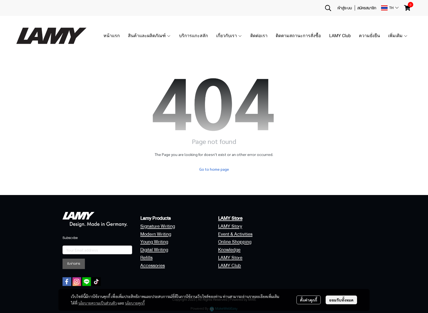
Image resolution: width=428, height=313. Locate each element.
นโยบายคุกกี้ (135, 302)
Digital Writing (154, 250)
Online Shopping (234, 242)
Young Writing (154, 242)
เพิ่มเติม (398, 35)
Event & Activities (235, 234)
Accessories (152, 266)
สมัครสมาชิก (366, 8)
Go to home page (214, 169)
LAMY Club (229, 266)
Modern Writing (155, 234)
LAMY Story (230, 226)
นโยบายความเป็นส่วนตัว (97, 302)
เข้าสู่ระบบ (344, 8)
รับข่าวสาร (73, 263)
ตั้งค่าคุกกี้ (308, 299)
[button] (328, 8)
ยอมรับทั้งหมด (341, 299)
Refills (146, 258)
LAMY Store (230, 258)
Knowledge (229, 250)
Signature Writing (157, 226)
